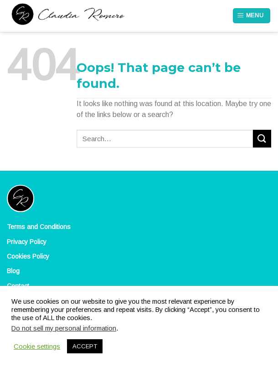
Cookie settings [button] (37, 346)
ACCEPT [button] (84, 346)
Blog (13, 271)
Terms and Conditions (39, 226)
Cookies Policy (28, 256)
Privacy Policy (26, 241)
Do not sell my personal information (63, 328)
